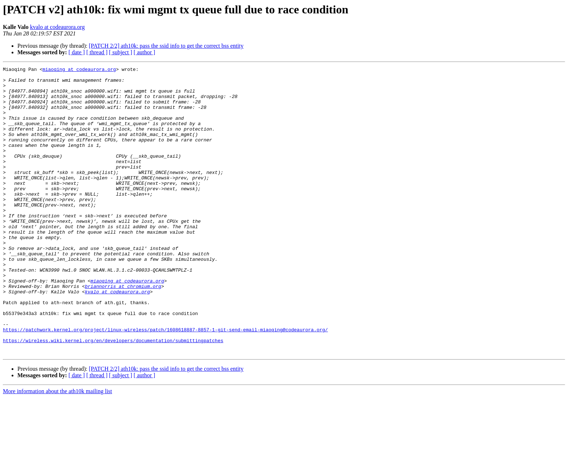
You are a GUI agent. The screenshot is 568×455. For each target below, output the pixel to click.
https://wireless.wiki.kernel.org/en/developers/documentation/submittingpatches (113, 395)
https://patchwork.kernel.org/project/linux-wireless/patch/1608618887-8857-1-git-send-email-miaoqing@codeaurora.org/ (165, 382)
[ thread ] (97, 52)
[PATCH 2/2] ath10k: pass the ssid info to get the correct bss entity (166, 46)
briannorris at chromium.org (123, 330)
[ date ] (76, 52)
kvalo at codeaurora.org (57, 27)
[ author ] (144, 52)
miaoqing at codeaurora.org (79, 70)
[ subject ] (120, 52)
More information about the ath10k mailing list (57, 449)
